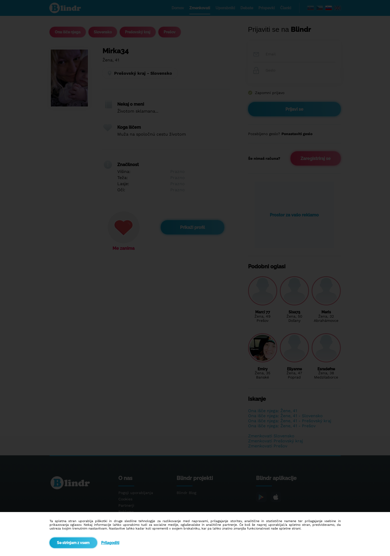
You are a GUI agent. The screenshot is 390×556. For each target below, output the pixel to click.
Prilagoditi (110, 543)
